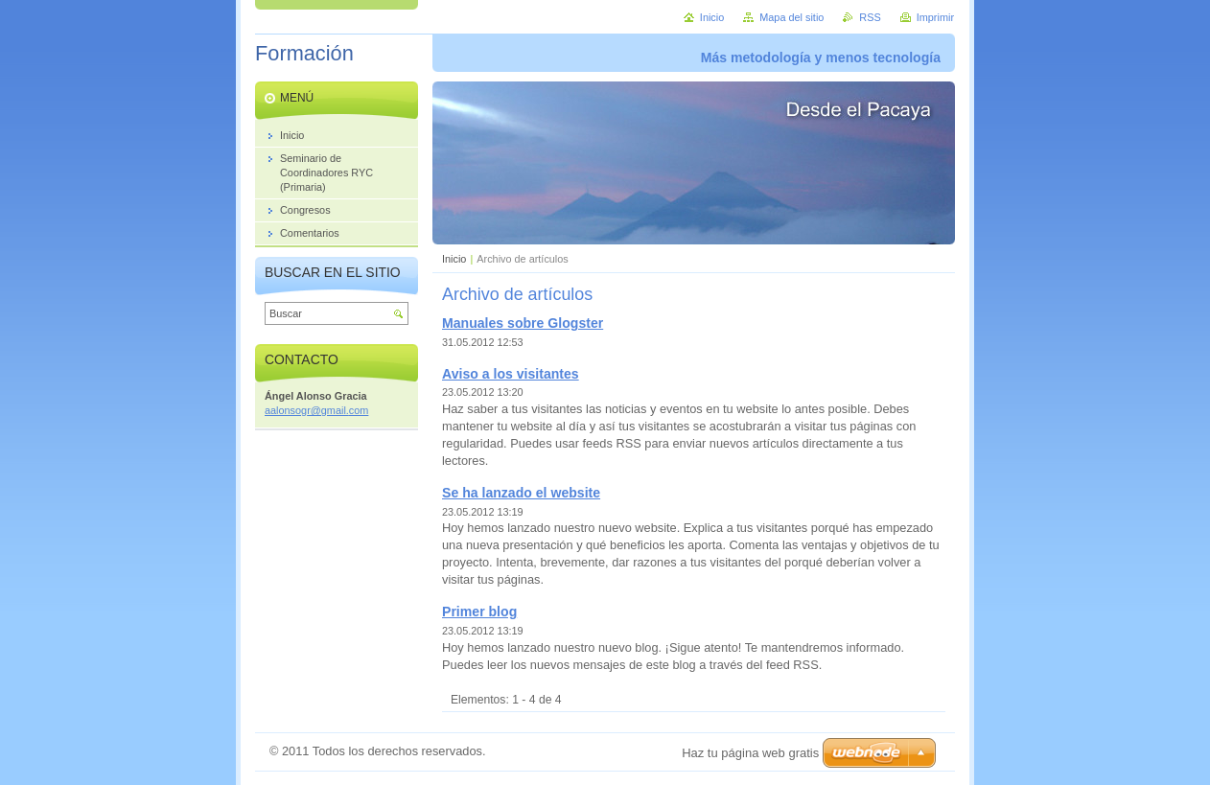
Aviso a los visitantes (510, 373)
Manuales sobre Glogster (522, 323)
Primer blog (479, 611)
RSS (869, 17)
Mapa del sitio (791, 17)
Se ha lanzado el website (521, 492)
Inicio (454, 259)
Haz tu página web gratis (750, 753)
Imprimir (935, 17)
